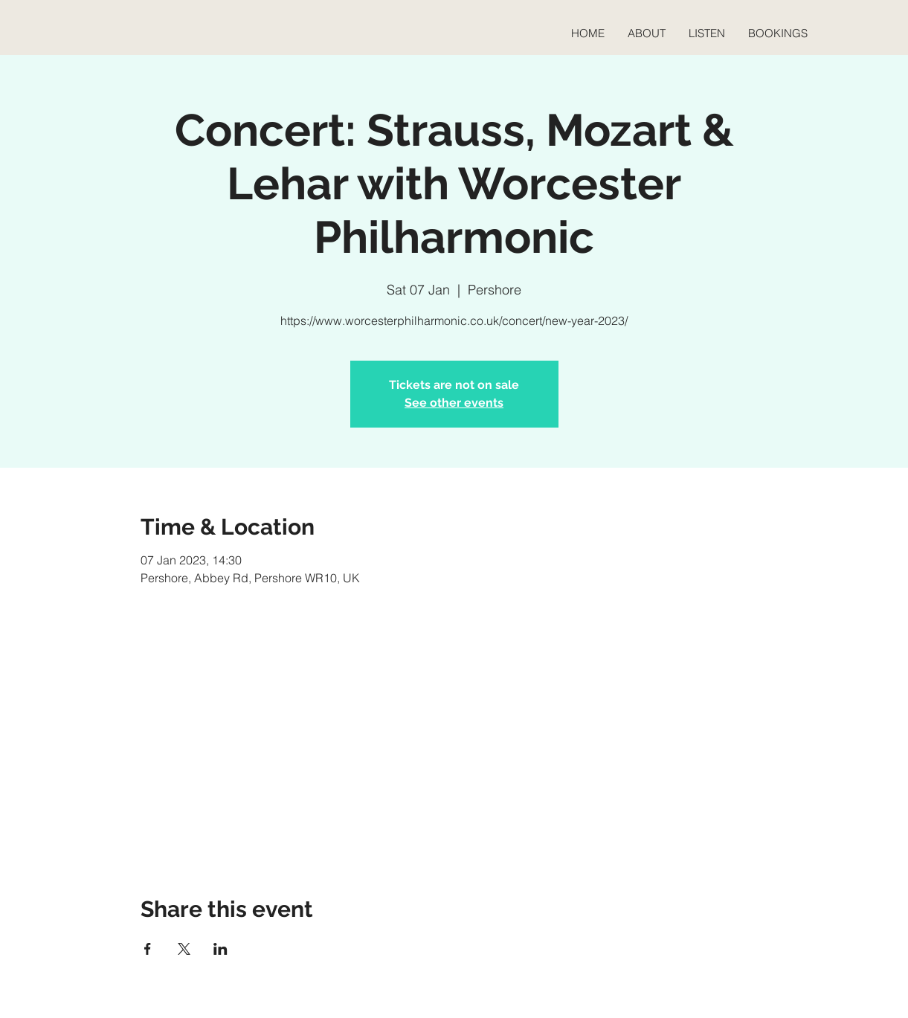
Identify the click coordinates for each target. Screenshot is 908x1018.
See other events (454, 403)
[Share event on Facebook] (148, 949)
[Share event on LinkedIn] (220, 949)
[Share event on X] (184, 949)
